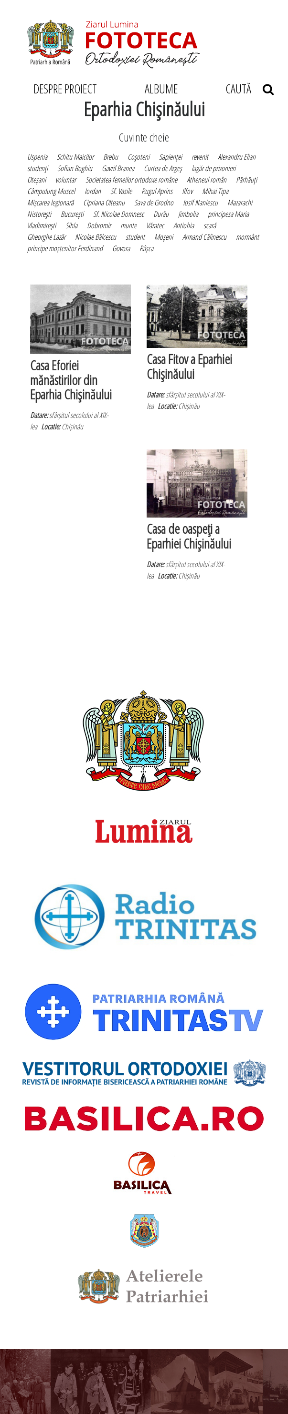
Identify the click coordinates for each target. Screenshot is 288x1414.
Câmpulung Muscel (51, 191)
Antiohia (183, 225)
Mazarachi (239, 202)
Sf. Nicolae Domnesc (118, 214)
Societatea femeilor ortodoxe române (131, 179)
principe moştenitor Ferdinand (65, 248)
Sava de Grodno (153, 202)
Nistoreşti (39, 214)
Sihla (71, 225)
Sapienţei (170, 157)
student (135, 237)
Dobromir (99, 225)
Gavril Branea (118, 168)
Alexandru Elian (237, 157)
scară (209, 225)
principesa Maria (228, 214)
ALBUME (161, 89)
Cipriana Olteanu (104, 202)
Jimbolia (188, 214)
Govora (121, 248)
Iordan (93, 191)
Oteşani (36, 179)
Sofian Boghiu (74, 168)
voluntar (65, 179)
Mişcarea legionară (50, 202)
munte (128, 225)
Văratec (155, 225)
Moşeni (163, 237)
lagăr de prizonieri (213, 168)
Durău (161, 214)
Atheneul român (206, 179)
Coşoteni (138, 157)
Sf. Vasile (121, 191)
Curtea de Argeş (163, 168)
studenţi (37, 168)
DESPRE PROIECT (65, 89)
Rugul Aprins (156, 191)
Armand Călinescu (204, 237)
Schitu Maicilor (75, 157)
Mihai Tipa (215, 191)
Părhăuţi (246, 179)
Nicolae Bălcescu (95, 237)
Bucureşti (72, 214)
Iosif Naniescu (200, 202)
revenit (200, 157)
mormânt (247, 237)
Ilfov (187, 191)
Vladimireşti (41, 225)
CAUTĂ (249, 89)
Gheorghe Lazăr (46, 237)
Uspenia (37, 157)
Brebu (110, 157)
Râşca (146, 248)
